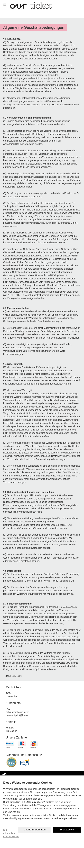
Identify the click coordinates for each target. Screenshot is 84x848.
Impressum (11, 731)
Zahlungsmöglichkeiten (17, 712)
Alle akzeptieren (67, 829)
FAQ (8, 708)
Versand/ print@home (17, 715)
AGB (8, 693)
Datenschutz (12, 696)
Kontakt (9, 727)
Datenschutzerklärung (54, 818)
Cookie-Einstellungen (35, 829)
